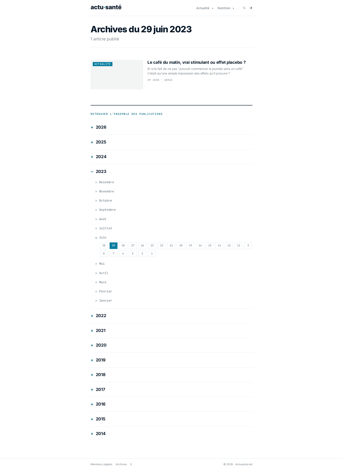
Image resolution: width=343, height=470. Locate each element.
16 (199, 245)
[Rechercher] (244, 7)
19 (190, 245)
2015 (100, 419)
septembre (108, 210)
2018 (100, 374)
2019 (100, 360)
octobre (106, 200)
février (106, 291)
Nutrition (224, 8)
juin (103, 237)
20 (180, 245)
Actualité (202, 8)
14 (219, 245)
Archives (121, 464)
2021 (100, 330)
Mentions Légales (101, 464)
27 (132, 245)
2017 (100, 389)
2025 (101, 142)
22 (161, 245)
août (103, 219)
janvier (106, 300)
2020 (101, 345)
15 (209, 245)
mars (103, 282)
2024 (101, 156)
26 (142, 245)
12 (238, 245)
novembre (107, 191)
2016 (100, 404)
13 (228, 245)
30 (103, 245)
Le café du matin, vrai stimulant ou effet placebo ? (196, 62)
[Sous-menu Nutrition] (233, 8)
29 (113, 245)
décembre (107, 182)
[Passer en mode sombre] (250, 7)
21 (171, 245)
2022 (101, 315)
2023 (101, 171)
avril (104, 273)
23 (151, 245)
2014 (101, 433)
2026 (101, 127)
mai (102, 264)
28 (122, 245)
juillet (106, 228)
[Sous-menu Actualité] (212, 8)
